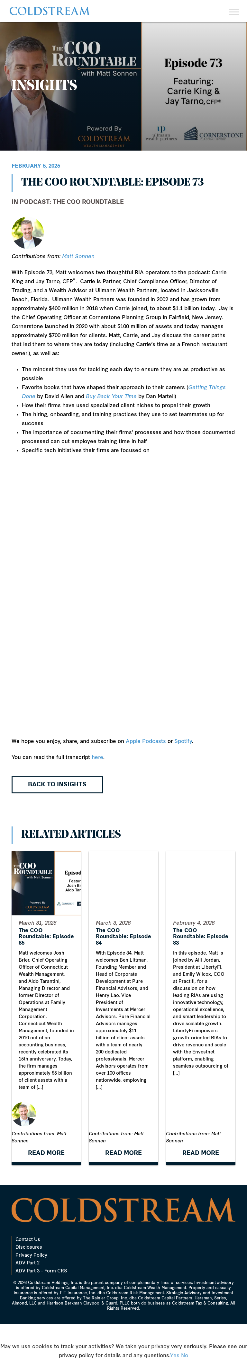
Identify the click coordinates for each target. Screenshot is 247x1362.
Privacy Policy (31, 1293)
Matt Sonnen (78, 256)
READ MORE (46, 1191)
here (97, 757)
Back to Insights (57, 785)
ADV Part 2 (27, 1301)
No (184, 1355)
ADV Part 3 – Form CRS (41, 1309)
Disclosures (28, 1285)
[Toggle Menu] (234, 12)
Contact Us (27, 1277)
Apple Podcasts (146, 741)
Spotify (183, 741)
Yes (174, 1355)
